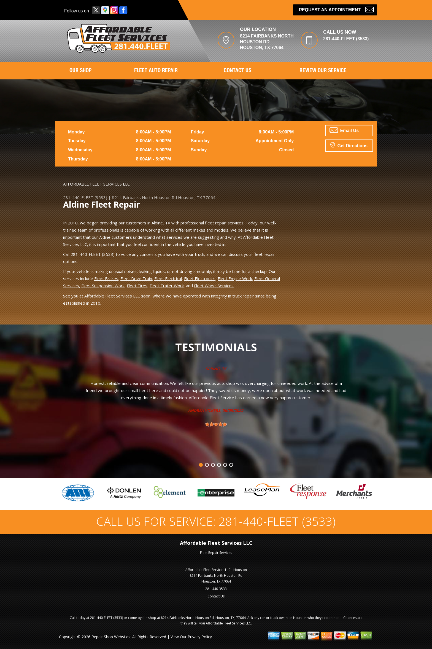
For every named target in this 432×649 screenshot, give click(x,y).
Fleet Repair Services (216, 552)
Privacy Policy (200, 636)
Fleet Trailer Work (167, 285)
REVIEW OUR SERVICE (323, 71)
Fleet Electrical (168, 278)
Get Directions (349, 145)
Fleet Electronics (199, 278)
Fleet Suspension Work (103, 285)
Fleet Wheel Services (214, 285)
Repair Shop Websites (110, 636)
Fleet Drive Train (136, 278)
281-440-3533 (216, 588)
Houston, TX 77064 (196, 197)
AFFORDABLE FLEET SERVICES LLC (96, 184)
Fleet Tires (137, 285)
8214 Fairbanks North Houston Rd (144, 197)
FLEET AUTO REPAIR (156, 71)
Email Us (344, 130)
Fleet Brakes (106, 278)
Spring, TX (216, 368)
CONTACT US (237, 71)
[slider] (216, 424)
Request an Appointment (336, 9)
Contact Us (216, 596)
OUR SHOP (80, 71)
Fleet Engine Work (235, 278)
